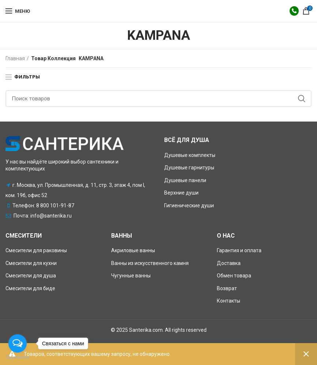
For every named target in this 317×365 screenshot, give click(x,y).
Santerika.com (146, 330)
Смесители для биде (30, 288)
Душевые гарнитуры (189, 167)
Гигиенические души (189, 205)
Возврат (227, 288)
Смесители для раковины (36, 250)
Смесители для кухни (31, 263)
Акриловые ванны (133, 250)
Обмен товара (234, 275)
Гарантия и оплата (239, 250)
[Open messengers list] (17, 343)
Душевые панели (185, 180)
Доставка (229, 263)
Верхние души (181, 193)
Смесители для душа (30, 275)
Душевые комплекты (189, 155)
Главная (15, 58)
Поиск (302, 98)
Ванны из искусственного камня (150, 263)
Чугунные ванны (131, 275)
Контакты (228, 301)
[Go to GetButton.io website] (17, 357)
